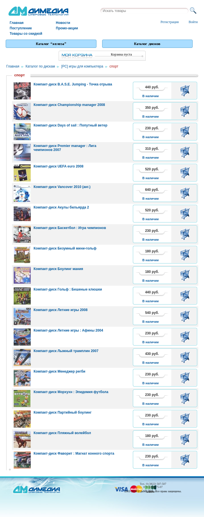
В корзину (186, 90)
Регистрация (169, 22)
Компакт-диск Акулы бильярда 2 (61, 207)
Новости (63, 23)
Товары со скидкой (26, 34)
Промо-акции (67, 28)
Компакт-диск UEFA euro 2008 (58, 166)
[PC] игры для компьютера (82, 66)
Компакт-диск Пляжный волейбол (62, 433)
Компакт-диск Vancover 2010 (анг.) (62, 187)
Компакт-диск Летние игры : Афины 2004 (68, 330)
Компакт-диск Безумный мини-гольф (65, 248)
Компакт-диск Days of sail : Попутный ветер (70, 125)
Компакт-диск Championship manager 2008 (69, 105)
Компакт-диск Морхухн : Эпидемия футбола (71, 392)
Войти (193, 22)
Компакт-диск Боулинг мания (58, 269)
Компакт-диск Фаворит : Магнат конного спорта (74, 453)
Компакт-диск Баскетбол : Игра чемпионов (70, 228)
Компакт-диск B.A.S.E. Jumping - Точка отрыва (73, 84)
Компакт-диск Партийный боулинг (63, 412)
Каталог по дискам (40, 66)
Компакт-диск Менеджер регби (59, 371)
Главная (17, 23)
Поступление (21, 28)
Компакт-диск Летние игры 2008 (61, 310)
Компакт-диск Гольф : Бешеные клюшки (68, 289)
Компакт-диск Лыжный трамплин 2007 (66, 351)
